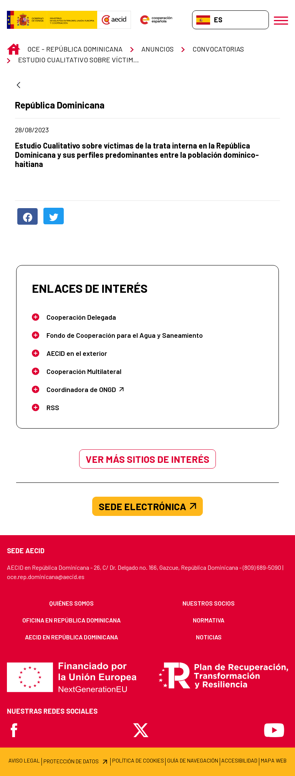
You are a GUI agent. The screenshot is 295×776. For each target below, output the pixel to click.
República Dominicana (60, 105)
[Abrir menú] (281, 19)
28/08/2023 (64, 129)
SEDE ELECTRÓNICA (147, 506)
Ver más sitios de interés (147, 459)
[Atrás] (18, 85)
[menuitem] (71, 603)
